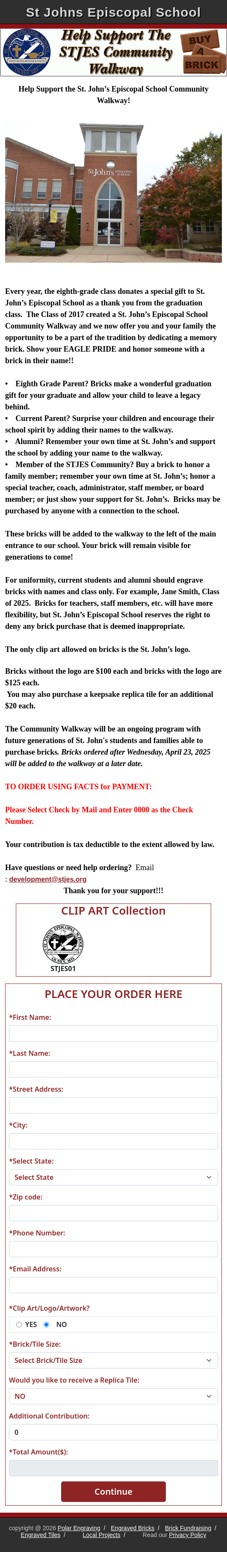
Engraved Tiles (41, 1534)
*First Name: (30, 1017)
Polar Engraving (79, 1528)
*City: (18, 1125)
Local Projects (102, 1534)
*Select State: (31, 1161)
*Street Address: (36, 1089)
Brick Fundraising (188, 1528)
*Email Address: (35, 1269)
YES (31, 1324)
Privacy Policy (187, 1534)
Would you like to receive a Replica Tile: (74, 1380)
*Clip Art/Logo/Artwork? (49, 1308)
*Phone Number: (37, 1233)
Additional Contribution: (49, 1416)
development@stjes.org (48, 879)
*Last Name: (29, 1053)
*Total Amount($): (38, 1452)
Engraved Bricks (132, 1528)
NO (61, 1324)
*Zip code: (25, 1197)
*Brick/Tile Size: (35, 1344)
